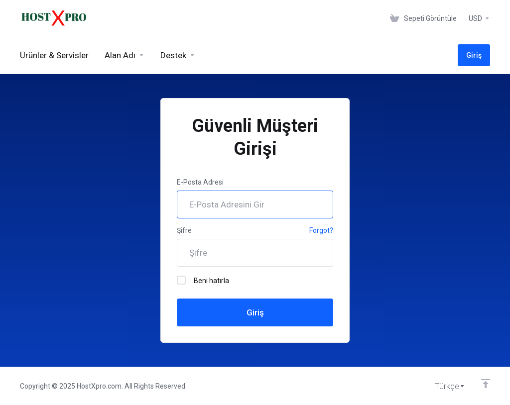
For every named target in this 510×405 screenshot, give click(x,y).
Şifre (184, 230)
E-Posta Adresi (200, 182)
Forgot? (321, 230)
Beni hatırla (203, 280)
